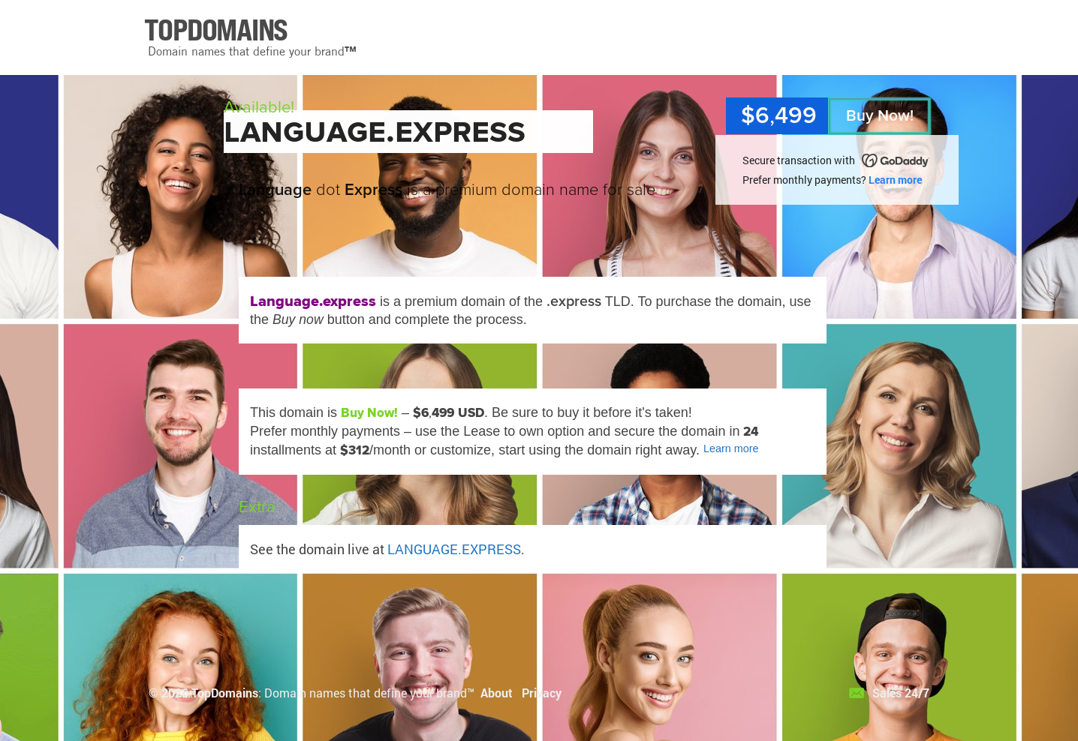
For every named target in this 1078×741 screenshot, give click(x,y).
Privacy (542, 692)
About (496, 692)
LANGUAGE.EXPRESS (454, 549)
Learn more (895, 179)
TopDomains (224, 692)
